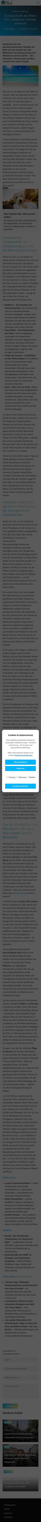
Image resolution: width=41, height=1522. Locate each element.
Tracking (10, 777)
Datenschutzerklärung (23, 755)
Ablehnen (20, 768)
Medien (31, 777)
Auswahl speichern (21, 786)
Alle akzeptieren (20, 762)
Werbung (21, 777)
